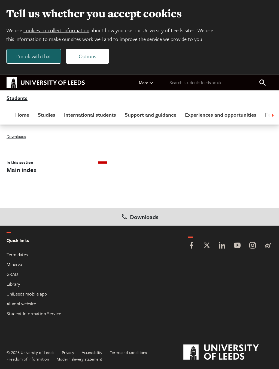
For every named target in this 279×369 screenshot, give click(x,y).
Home (22, 115)
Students (17, 98)
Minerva (14, 264)
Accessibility (92, 353)
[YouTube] (237, 246)
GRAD (12, 274)
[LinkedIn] (222, 246)
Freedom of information (28, 359)
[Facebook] (191, 246)
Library (13, 284)
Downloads (16, 137)
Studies (46, 115)
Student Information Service (34, 313)
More (146, 83)
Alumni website (21, 303)
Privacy (68, 353)
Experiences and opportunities (220, 115)
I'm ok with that (34, 56)
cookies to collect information (57, 30)
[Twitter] (206, 246)
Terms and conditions (128, 353)
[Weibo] (267, 246)
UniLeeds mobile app (27, 294)
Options (87, 56)
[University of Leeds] (227, 352)
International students (90, 115)
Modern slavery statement (79, 359)
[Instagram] (252, 246)
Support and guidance (150, 115)
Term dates (17, 254)
